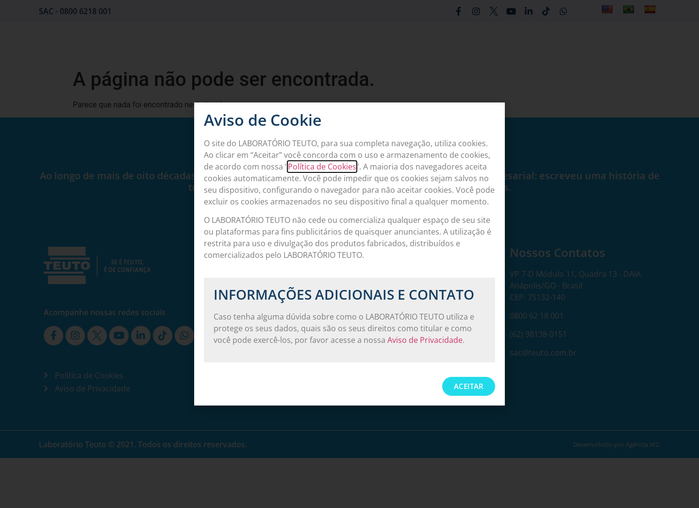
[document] (349, 254)
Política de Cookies (322, 166)
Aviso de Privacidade (425, 340)
